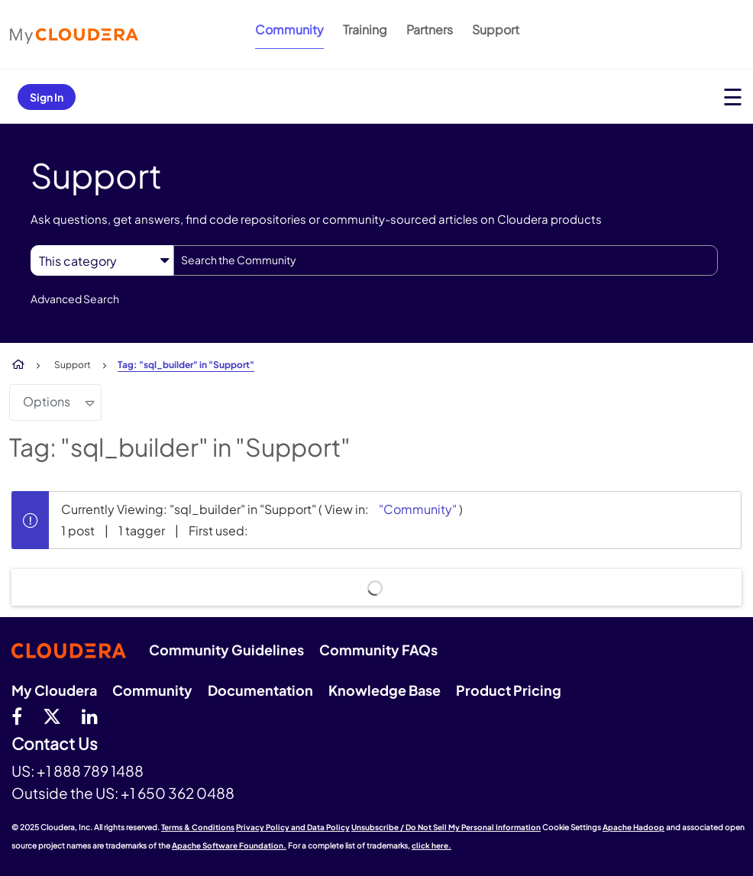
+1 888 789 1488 (90, 770)
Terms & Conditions (197, 827)
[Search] (445, 260)
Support (495, 29)
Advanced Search (75, 298)
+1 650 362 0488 (177, 793)
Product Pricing (508, 690)
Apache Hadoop (633, 827)
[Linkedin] (90, 715)
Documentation (260, 690)
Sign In (46, 97)
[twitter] (51, 715)
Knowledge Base (384, 690)
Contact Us (54, 744)
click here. (431, 845)
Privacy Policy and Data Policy (293, 827)
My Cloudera (54, 690)
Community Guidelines (226, 649)
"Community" (418, 509)
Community (289, 29)
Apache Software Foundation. (229, 845)
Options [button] (46, 401)
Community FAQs (378, 649)
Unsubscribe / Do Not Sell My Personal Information (446, 827)
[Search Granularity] (102, 260)
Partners (429, 29)
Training (365, 29)
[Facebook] (16, 715)
